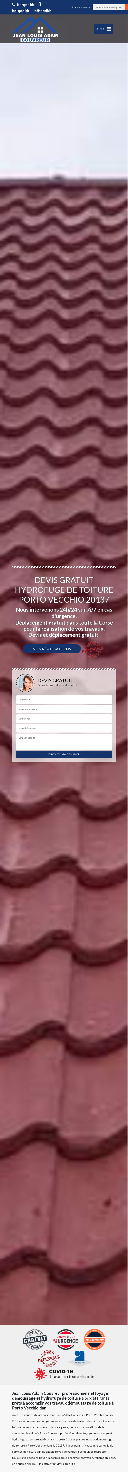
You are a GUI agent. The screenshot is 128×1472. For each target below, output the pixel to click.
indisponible (23, 4)
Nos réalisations (51, 649)
